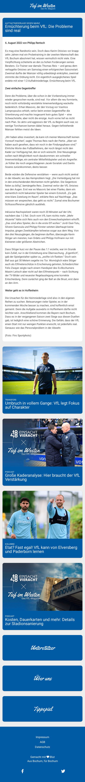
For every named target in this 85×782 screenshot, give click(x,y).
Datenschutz (42, 747)
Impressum (42, 737)
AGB (42, 742)
